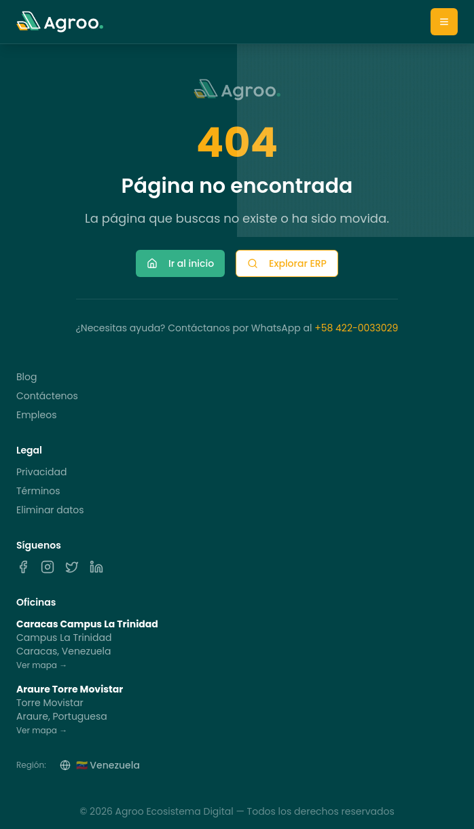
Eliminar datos (50, 510)
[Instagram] (47, 567)
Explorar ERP (287, 263)
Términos (38, 491)
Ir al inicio (180, 263)
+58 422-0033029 (356, 328)
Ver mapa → (41, 665)
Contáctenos (47, 396)
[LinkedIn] (96, 567)
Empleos (36, 415)
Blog (26, 377)
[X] (72, 567)
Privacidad (41, 472)
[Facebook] (23, 567)
